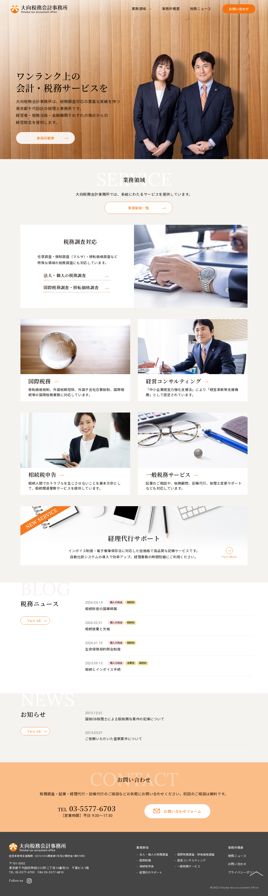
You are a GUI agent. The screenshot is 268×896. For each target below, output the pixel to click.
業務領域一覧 (138, 207)
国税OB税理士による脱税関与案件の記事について (124, 719)
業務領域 (139, 9)
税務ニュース (200, 9)
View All (34, 621)
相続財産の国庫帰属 (101, 609)
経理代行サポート (150, 872)
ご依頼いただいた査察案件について (113, 739)
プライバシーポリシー (243, 872)
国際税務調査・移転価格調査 (71, 287)
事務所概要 (171, 9)
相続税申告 (146, 866)
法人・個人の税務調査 (65, 275)
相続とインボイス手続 (103, 670)
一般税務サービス (188, 866)
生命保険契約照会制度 (103, 649)
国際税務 (145, 860)
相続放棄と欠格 (97, 629)
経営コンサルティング (191, 860)
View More (229, 556)
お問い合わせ (237, 864)
